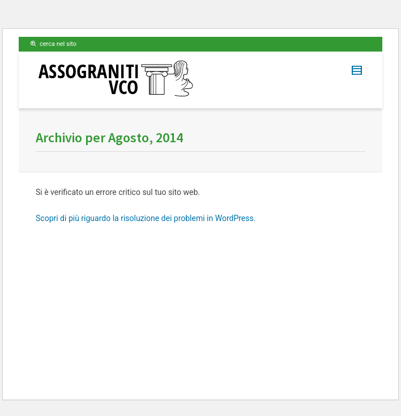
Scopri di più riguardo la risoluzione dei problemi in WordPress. (145, 218)
